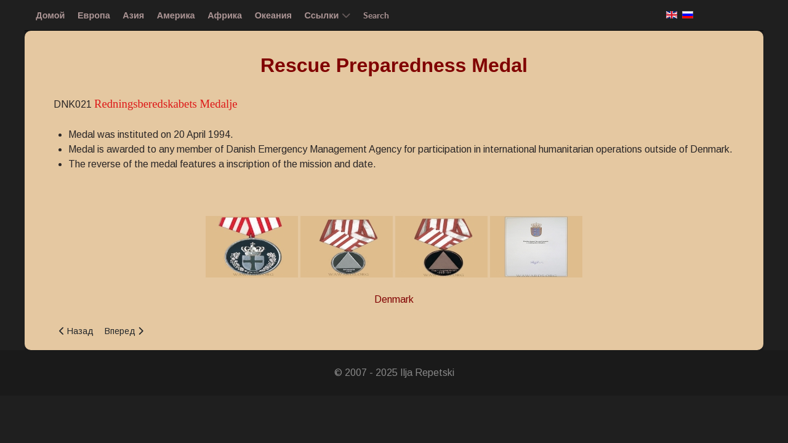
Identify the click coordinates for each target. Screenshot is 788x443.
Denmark (394, 299)
